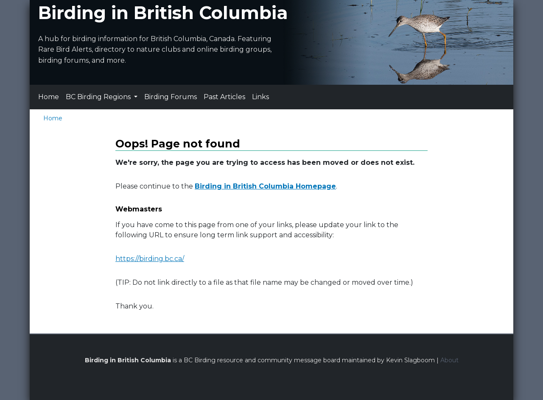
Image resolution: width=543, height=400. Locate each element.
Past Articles (224, 97)
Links (260, 97)
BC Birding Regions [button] (99, 97)
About (449, 360)
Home (48, 97)
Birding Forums (170, 97)
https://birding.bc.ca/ (149, 259)
